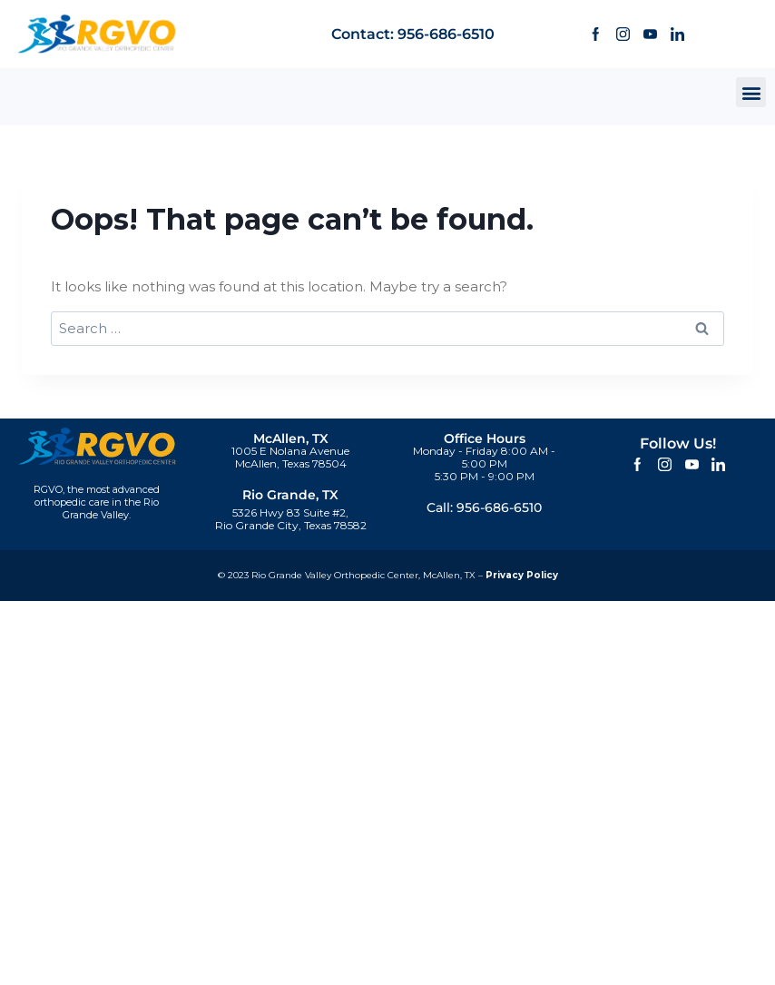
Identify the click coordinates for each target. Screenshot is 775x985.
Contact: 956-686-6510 (413, 34)
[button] (751, 92)
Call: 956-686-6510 (484, 507)
